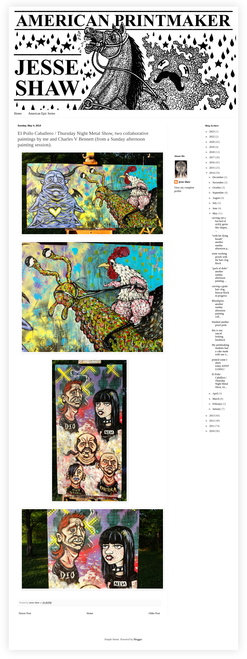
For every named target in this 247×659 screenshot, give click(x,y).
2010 (212, 431)
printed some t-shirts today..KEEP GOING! (220, 364)
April (215, 393)
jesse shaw (184, 181)
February (217, 403)
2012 (212, 420)
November (218, 182)
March (216, 398)
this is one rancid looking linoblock (218, 335)
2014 (212, 172)
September (218, 192)
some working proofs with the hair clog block (220, 258)
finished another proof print (220, 323)
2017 (212, 157)
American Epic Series (41, 113)
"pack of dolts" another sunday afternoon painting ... (220, 275)
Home (18, 113)
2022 (212, 136)
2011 (212, 425)
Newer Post (25, 613)
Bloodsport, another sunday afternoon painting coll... (218, 308)
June (215, 208)
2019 (212, 147)
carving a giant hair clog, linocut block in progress (220, 291)
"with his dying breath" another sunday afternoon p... (220, 242)
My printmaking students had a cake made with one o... (220, 349)
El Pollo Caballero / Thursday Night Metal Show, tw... (220, 381)
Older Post (154, 613)
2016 (212, 162)
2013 (212, 415)
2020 (212, 141)
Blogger (138, 639)
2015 (212, 167)
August (216, 198)
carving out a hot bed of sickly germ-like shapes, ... (220, 224)
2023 (212, 131)
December (218, 177)
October (217, 187)
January (216, 408)
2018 (212, 152)
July (214, 203)
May (215, 213)
